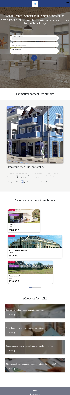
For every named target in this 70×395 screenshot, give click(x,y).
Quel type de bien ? (17, 49)
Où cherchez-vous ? (17, 43)
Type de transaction (17, 36)
